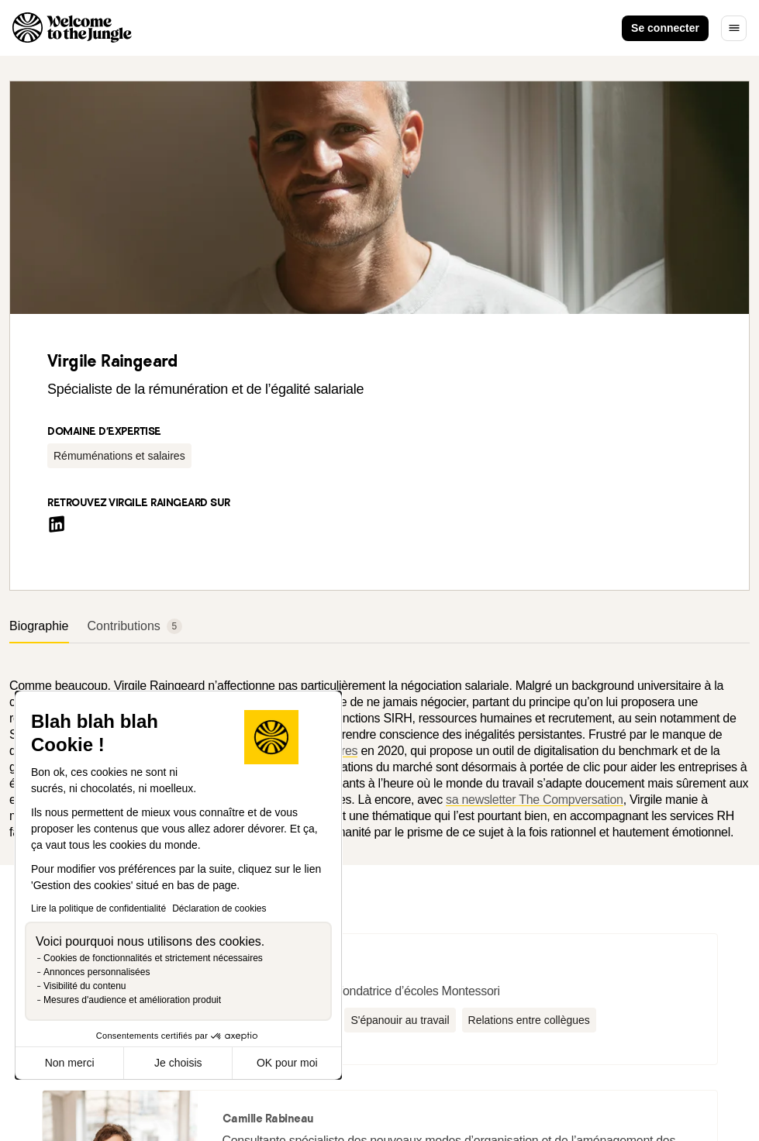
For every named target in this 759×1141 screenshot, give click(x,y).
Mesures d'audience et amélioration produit (132, 999)
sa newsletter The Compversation (534, 799)
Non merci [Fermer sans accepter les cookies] (70, 1063)
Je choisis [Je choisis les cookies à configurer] (178, 1063)
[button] (119, 455)
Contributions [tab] (135, 626)
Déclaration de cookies (219, 908)
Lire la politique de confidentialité (98, 908)
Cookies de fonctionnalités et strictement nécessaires (153, 958)
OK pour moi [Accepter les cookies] (287, 1063)
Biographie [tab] (39, 626)
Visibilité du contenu (84, 986)
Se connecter (665, 28)
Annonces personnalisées (96, 972)
